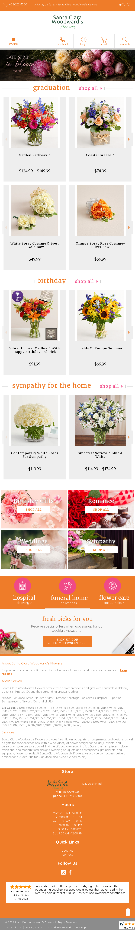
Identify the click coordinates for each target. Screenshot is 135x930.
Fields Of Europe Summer (100, 348)
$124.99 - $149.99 (34, 170)
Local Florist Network (59, 927)
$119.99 (34, 468)
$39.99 (100, 259)
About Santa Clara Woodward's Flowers (32, 663)
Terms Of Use (13, 927)
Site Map (81, 927)
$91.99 (34, 364)
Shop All (88, 88)
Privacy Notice (33, 927)
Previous (5, 139)
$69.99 (100, 364)
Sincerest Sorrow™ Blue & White (100, 455)
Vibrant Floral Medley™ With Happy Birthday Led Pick (34, 350)
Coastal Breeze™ (100, 155)
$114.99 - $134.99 (100, 468)
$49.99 (35, 259)
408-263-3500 (18, 4)
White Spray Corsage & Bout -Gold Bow (34, 245)
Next (129, 139)
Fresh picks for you (67, 624)
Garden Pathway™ (35, 155)
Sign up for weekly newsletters (67, 641)
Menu (13, 44)
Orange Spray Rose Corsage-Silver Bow (100, 245)
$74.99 (100, 170)
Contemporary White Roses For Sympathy (34, 455)
